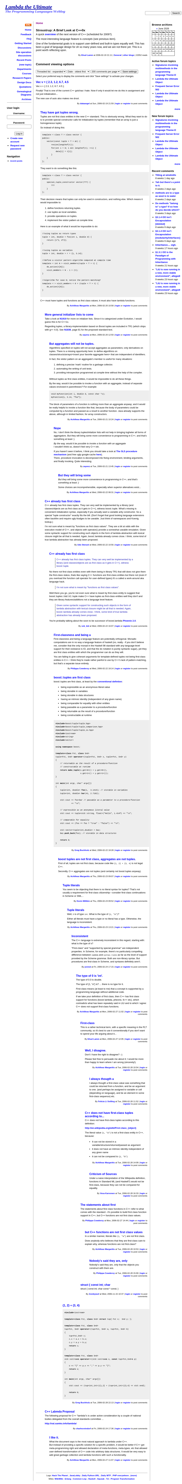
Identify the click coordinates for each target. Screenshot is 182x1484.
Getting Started (23, 43)
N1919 (63, 318)
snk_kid (85, 626)
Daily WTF (106, 1474)
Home (28, 29)
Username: (19, 113)
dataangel (85, 103)
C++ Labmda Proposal (60, 1410)
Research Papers (22, 78)
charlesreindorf (83, 1427)
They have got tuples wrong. (59, 112)
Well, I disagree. (95, 1049)
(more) (133, 1474)
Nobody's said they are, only (108, 1259)
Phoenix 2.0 (129, 620)
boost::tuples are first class (72, 677)
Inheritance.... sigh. (165, 245)
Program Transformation (123, 1478)
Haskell (91, 1478)
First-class (87, 1022)
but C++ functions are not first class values (114, 1231)
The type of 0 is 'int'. (89, 975)
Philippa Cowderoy (80, 668)
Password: (19, 122)
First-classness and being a (72, 634)
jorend (88, 966)
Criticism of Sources (103, 1172)
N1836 (67, 329)
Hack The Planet (60, 1474)
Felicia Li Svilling (106, 1101)
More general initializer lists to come (69, 314)
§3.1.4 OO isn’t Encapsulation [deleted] (163, 220)
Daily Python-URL (90, 1474)
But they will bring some (74, 475)
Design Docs (24, 82)
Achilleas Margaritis (79, 306)
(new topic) (25, 64)
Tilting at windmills (165, 175)
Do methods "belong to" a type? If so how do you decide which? (167, 206)
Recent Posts (24, 60)
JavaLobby (75, 1474)
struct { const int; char (95, 1283)
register (126, 103)
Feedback (26, 34)
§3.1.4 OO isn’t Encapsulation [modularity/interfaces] (167, 234)
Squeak (100, 1478)
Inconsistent (79, 935)
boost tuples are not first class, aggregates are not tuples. (97, 859)
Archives (26, 99)
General (117, 55)
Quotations (25, 87)
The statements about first (98, 1203)
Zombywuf (94, 1293)
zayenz (86, 335)
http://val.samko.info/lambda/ (61, 1422)
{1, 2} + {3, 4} (71, 1304)
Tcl (107, 1478)
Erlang (68, 1478)
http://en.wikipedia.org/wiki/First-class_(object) (110, 1127)
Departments (24, 69)
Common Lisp (80, 1478)
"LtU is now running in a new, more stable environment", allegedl (167, 272)
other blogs (128, 55)
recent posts (16, 161)
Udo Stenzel (83, 545)
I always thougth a (101, 1078)
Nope (57, 428)
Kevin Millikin (83, 901)
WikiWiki (59, 1478)
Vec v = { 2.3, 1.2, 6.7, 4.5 (52, 82)
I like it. (54, 1436)
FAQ (29, 39)
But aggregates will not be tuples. (71, 343)
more (177, 109)
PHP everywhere (121, 1474)
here (98, 454)
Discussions (24, 47)
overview (50, 34)
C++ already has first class (62, 501)
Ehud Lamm (87, 55)
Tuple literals (71, 885)
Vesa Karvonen (107, 1192)
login (117, 103)
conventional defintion (109, 681)
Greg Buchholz (82, 850)
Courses (26, 73)
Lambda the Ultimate (28, 7)
